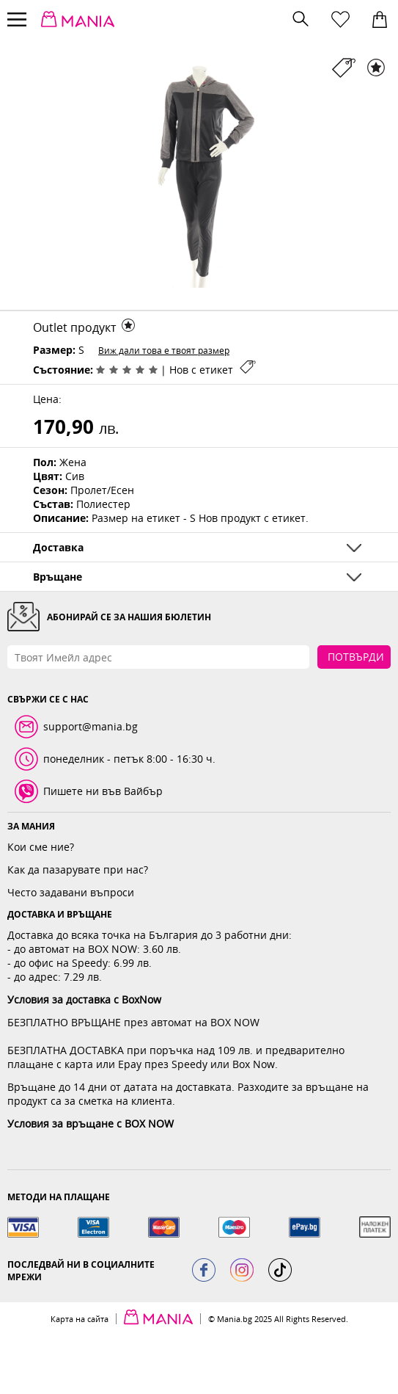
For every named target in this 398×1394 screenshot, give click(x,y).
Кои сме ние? (40, 847)
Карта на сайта (79, 1318)
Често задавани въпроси (70, 892)
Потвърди (356, 657)
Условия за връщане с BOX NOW (90, 1123)
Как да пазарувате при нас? (77, 869)
